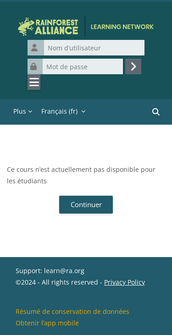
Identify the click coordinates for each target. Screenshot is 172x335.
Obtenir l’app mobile (47, 323)
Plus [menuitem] (19, 111)
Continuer (86, 204)
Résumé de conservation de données (72, 311)
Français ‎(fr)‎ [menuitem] (59, 111)
